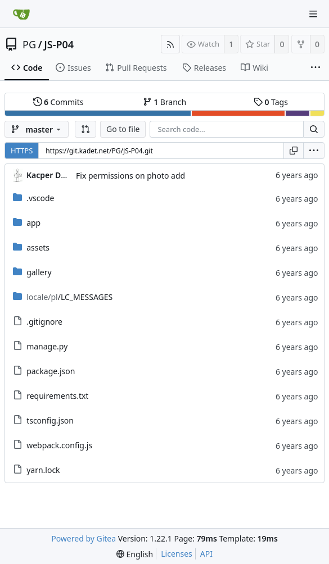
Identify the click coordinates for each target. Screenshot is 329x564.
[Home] (21, 14)
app (33, 222)
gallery (39, 272)
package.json (50, 371)
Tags (271, 102)
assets (37, 247)
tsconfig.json (50, 420)
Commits (58, 102)
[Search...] (314, 129)
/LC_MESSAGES (69, 297)
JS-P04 (59, 44)
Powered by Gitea (83, 538)
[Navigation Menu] (313, 14)
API (206, 553)
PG (29, 44)
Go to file (122, 129)
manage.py (46, 346)
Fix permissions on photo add (130, 175)
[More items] (316, 68)
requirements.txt (57, 395)
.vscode (40, 198)
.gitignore (44, 321)
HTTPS (22, 150)
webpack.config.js (59, 445)
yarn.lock (43, 470)
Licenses (176, 553)
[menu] (314, 150)
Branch (165, 102)
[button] (85, 129)
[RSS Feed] (170, 44)
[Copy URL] (293, 150)
